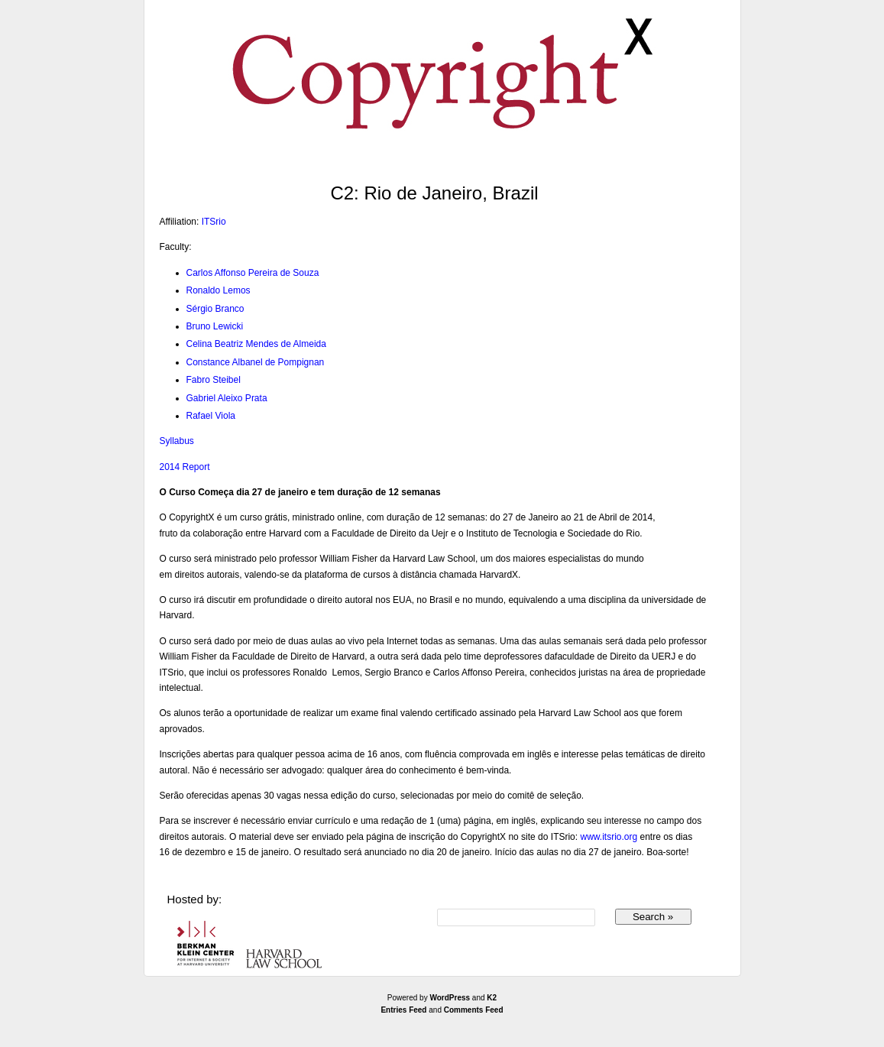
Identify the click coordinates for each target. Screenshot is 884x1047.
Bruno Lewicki (215, 326)
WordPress (449, 998)
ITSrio (214, 221)
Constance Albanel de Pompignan (255, 362)
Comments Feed (474, 1010)
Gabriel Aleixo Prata (226, 398)
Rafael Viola (211, 415)
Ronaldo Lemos (218, 290)
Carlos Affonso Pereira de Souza (252, 272)
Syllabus (177, 441)
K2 (492, 998)
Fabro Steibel (213, 379)
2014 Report (185, 467)
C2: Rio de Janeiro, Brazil (434, 193)
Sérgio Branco (215, 308)
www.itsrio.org (608, 836)
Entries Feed (403, 1010)
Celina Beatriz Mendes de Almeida (256, 344)
